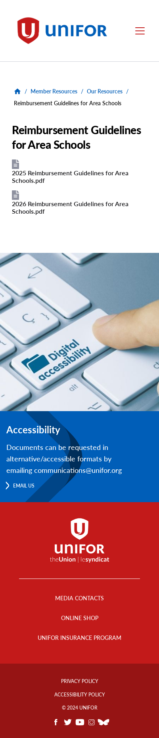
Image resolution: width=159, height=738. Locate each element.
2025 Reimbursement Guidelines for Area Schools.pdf (70, 176)
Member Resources (54, 91)
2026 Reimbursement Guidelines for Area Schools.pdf (70, 207)
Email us (23, 486)
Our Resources (105, 91)
